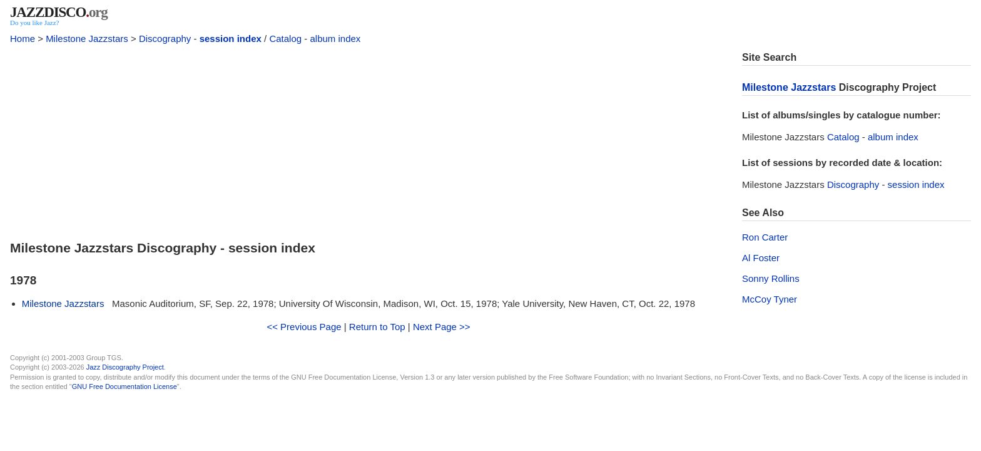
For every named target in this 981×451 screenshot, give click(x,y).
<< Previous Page (304, 326)
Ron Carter (765, 237)
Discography (165, 38)
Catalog (285, 38)
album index (335, 38)
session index (231, 38)
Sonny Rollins (771, 278)
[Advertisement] (368, 139)
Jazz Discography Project (125, 367)
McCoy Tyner (769, 299)
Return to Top (377, 326)
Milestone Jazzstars (87, 38)
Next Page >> (441, 326)
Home (22, 38)
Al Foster (761, 257)
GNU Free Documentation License (124, 386)
